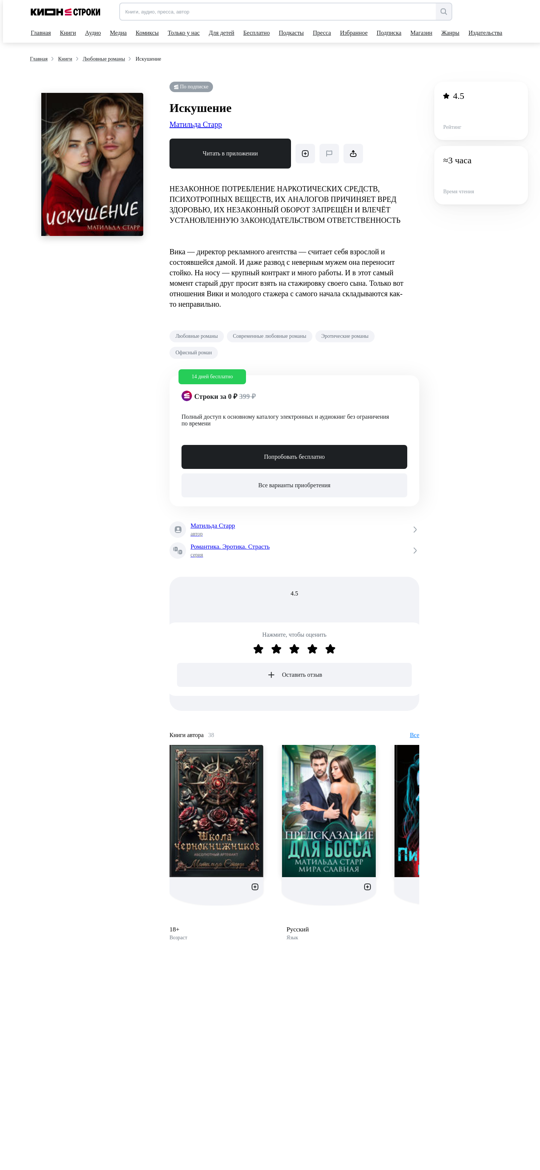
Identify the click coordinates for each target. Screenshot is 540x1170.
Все (414, 735)
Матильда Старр (196, 124)
